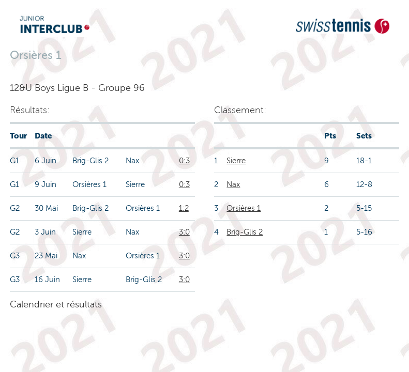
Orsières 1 (243, 208)
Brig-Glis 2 (244, 232)
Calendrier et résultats (56, 304)
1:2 (184, 208)
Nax (233, 184)
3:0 (184, 232)
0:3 (184, 161)
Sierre (236, 161)
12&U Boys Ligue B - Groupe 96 (77, 88)
